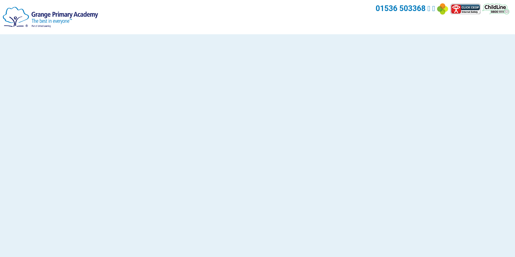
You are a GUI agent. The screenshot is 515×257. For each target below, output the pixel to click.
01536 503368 (401, 8)
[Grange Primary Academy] (50, 16)
